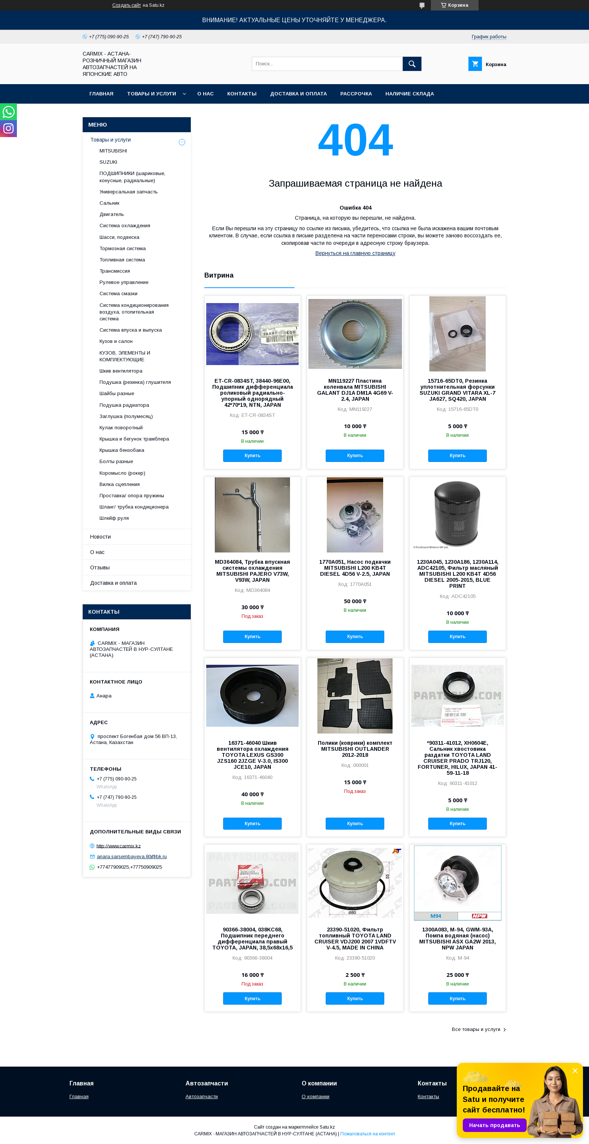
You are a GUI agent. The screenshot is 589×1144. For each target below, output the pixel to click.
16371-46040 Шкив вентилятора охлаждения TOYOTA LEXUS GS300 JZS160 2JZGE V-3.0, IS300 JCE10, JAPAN (252, 755)
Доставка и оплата (298, 94)
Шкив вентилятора (121, 371)
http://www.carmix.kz (119, 845)
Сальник (109, 203)
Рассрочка (356, 94)
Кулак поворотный (121, 427)
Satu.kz (327, 1127)
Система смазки (118, 293)
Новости (100, 537)
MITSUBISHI (113, 151)
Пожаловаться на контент (367, 1133)
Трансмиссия (115, 271)
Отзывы (100, 567)
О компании (315, 1096)
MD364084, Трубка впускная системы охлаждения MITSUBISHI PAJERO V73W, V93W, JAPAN (252, 571)
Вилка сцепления (120, 484)
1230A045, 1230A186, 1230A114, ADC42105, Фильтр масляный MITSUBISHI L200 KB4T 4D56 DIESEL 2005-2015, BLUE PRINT (457, 574)
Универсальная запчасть (129, 192)
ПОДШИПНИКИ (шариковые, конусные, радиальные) (132, 177)
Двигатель (112, 214)
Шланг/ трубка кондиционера (134, 507)
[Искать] (412, 64)
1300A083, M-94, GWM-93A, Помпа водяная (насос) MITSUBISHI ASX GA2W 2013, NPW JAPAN (457, 939)
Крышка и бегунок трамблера (134, 439)
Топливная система (122, 260)
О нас (205, 94)
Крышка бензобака (122, 450)
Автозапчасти (202, 1096)
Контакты (242, 94)
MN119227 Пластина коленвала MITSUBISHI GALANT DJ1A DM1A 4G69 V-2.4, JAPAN (355, 390)
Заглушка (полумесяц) (126, 416)
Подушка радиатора (124, 405)
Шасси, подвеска (119, 237)
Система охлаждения (125, 225)
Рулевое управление (124, 282)
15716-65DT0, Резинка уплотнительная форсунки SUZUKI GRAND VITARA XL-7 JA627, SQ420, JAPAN (457, 390)
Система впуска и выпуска (131, 330)
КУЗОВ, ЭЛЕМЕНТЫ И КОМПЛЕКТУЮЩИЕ (125, 356)
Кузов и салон (116, 341)
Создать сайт (126, 5)
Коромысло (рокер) (122, 473)
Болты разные (116, 461)
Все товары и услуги (476, 1029)
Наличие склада (409, 94)
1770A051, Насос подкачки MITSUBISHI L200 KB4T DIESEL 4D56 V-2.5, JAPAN (355, 568)
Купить (252, 455)
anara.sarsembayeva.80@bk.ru (132, 856)
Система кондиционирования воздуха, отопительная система (134, 311)
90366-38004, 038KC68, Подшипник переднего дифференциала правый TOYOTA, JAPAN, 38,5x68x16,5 (252, 939)
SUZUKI (108, 162)
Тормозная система (123, 248)
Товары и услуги (151, 94)
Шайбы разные (117, 393)
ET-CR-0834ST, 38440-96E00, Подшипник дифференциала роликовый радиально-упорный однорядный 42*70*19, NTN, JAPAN (252, 393)
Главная (101, 94)
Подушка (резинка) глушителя (135, 382)
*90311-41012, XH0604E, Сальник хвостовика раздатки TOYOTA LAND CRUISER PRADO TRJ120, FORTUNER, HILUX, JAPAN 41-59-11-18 (457, 758)
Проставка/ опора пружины (132, 495)
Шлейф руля (114, 518)
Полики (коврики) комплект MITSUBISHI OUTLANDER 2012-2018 (355, 749)
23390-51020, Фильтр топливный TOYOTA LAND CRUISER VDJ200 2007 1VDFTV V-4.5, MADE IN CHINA (355, 939)
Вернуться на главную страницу (356, 253)
